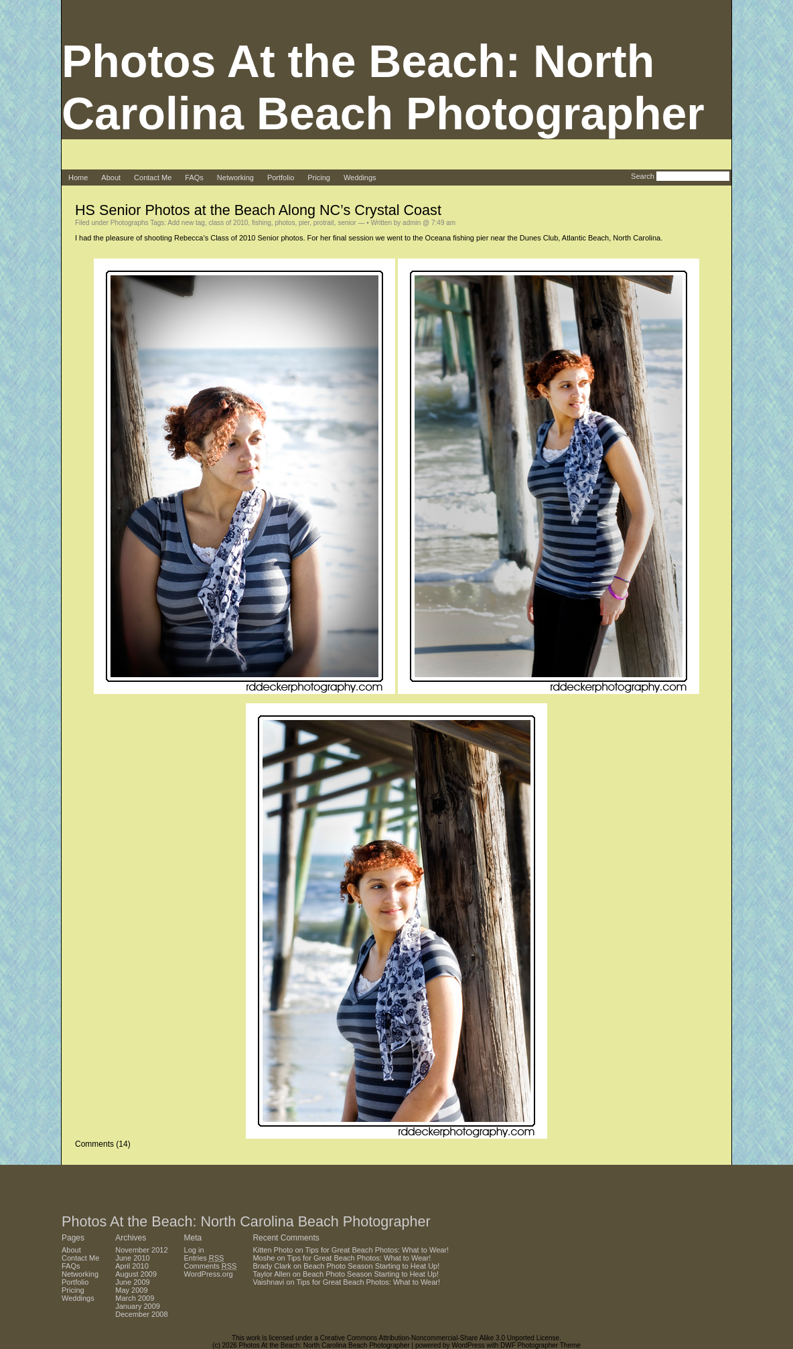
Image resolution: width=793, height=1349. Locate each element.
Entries (204, 1258)
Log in (194, 1250)
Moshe (264, 1258)
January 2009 (137, 1306)
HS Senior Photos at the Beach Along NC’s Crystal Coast (258, 210)
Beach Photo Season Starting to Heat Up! (371, 1266)
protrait (323, 222)
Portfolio (280, 177)
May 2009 (131, 1290)
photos (285, 222)
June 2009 (132, 1282)
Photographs (130, 222)
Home (78, 177)
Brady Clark (272, 1266)
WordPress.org (208, 1274)
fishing (261, 222)
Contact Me (152, 177)
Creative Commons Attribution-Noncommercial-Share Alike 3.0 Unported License (439, 1338)
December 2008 (141, 1314)
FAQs (194, 177)
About (111, 177)
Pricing (318, 177)
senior (347, 222)
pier (304, 222)
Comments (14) (103, 1144)
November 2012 (141, 1250)
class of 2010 (228, 222)
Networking (235, 177)
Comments (210, 1266)
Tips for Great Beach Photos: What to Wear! (377, 1250)
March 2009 (134, 1298)
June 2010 (132, 1258)
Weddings (360, 177)
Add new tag (186, 222)
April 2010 (132, 1266)
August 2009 (136, 1274)
